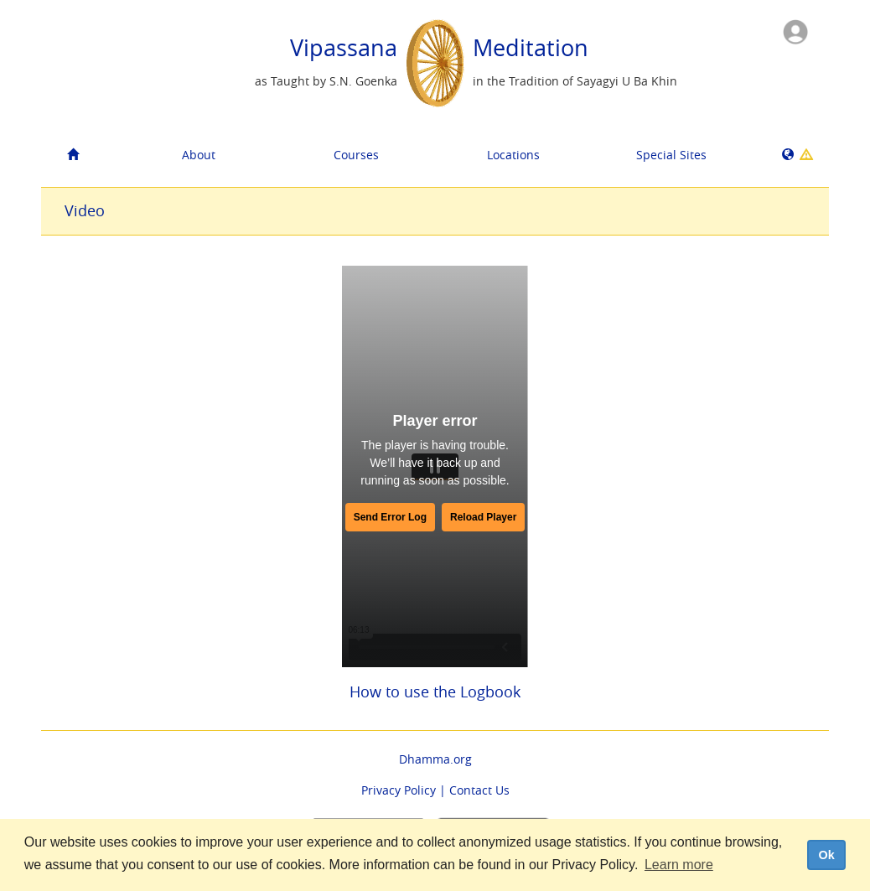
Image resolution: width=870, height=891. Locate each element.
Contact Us (479, 790)
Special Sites (671, 155)
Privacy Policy (398, 790)
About (198, 155)
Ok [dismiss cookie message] (826, 855)
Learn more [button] (679, 864)
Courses (356, 155)
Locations (513, 155)
